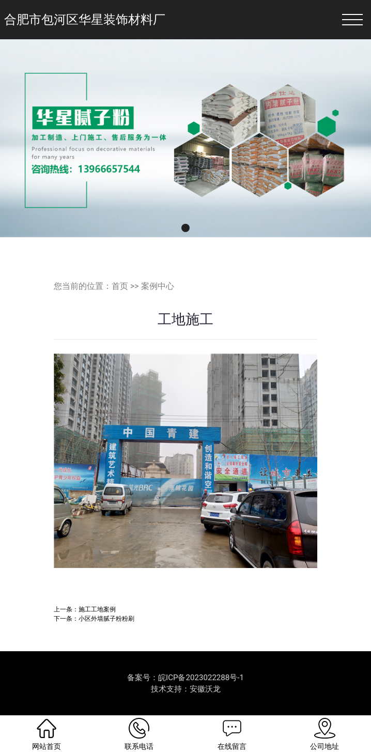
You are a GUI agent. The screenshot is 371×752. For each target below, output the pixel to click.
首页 (120, 286)
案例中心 (157, 286)
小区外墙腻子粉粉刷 (106, 618)
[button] (185, 228)
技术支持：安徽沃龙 (186, 689)
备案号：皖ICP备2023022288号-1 (185, 677)
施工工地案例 (97, 609)
